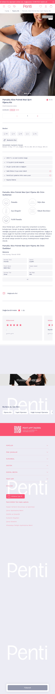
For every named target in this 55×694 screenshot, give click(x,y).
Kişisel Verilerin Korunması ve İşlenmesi (20, 507)
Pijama (7, 11)
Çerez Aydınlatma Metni (14, 510)
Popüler (9, 445)
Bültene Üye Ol (16, 496)
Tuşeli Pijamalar (21, 412)
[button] (24, 93)
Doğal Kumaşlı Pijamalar (39, 412)
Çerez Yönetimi (11, 521)
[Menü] (3, 6)
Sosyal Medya (11, 472)
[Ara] (9, 6)
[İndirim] (14, 6)
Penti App (10, 479)
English (9, 486)
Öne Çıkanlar (11, 452)
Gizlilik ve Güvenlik (13, 514)
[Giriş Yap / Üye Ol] (45, 6)
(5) (51, 100)
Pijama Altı (15, 11)
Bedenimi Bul (9, 140)
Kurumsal (10, 459)
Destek (9, 465)
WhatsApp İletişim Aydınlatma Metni (19, 525)
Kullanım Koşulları (12, 518)
